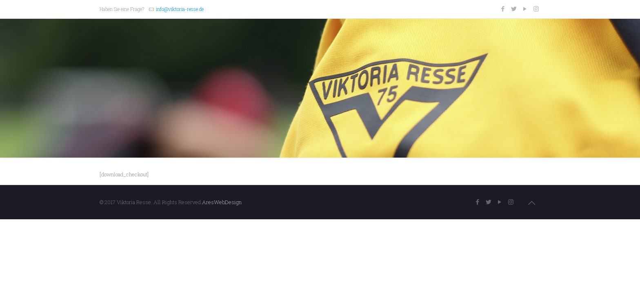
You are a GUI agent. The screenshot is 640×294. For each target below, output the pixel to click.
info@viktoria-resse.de (180, 9)
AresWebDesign (222, 202)
